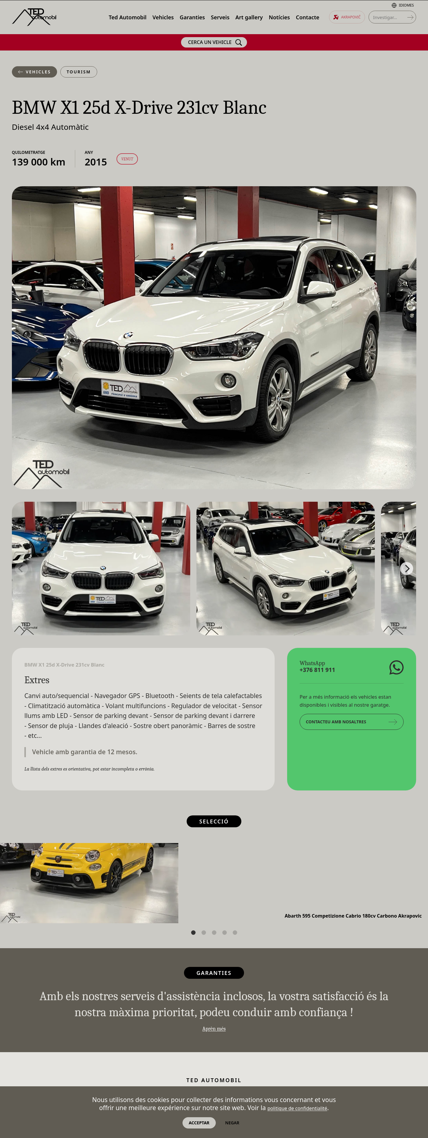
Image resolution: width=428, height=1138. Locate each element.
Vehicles (34, 72)
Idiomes (403, 5)
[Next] (406, 568)
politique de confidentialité (297, 1107)
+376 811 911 (324, 671)
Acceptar (199, 1123)
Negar (232, 1123)
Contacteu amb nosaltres (351, 724)
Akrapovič (347, 17)
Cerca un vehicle (215, 42)
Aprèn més (214, 1030)
